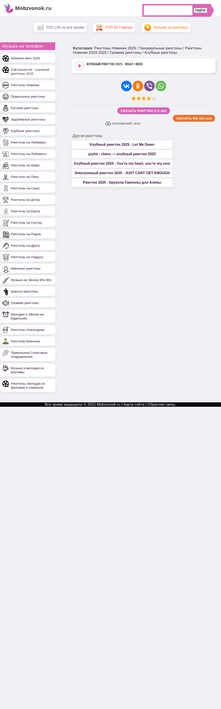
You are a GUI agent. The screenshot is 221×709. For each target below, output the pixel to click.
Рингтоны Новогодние (28, 330)
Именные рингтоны (25, 268)
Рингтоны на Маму (25, 165)
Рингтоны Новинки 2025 (115, 48)
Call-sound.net (21, 69)
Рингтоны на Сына (25, 188)
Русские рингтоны (24, 108)
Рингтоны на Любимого (28, 154)
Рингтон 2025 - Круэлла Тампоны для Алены (122, 182)
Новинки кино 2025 (25, 58)
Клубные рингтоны (25, 131)
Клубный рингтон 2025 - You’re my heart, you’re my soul (122, 163)
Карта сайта (134, 404)
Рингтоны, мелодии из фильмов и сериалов (28, 385)
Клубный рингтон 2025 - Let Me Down (122, 144)
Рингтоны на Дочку (25, 200)
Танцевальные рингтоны (160, 48)
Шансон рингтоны (24, 291)
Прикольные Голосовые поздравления (29, 354)
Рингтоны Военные (25, 341)
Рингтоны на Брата (25, 211)
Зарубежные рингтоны (28, 119)
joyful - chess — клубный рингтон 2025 (122, 154)
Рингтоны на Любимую (28, 142)
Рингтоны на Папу (25, 177)
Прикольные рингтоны (28, 96)
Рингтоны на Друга (25, 245)
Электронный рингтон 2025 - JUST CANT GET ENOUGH (122, 173)
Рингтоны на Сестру (26, 222)
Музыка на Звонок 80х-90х (31, 280)
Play (80, 66)
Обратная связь (161, 404)
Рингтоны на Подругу (27, 257)
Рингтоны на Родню (26, 234)
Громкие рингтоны (25, 303)
